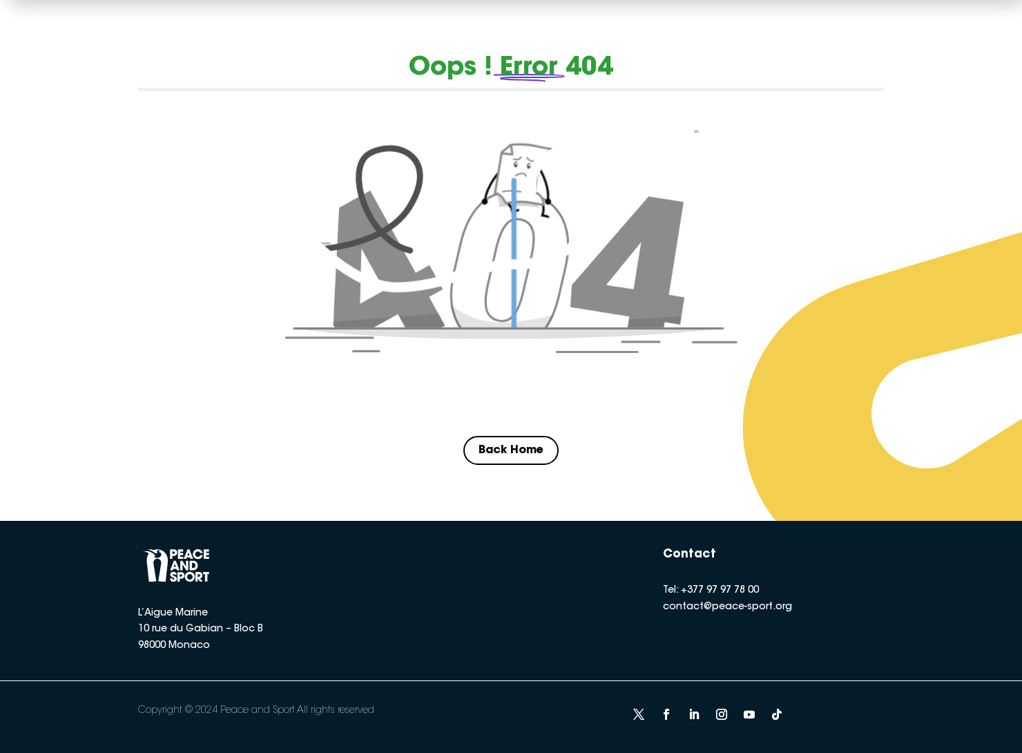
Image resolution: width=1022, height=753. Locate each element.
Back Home (511, 450)
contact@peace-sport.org (727, 607)
